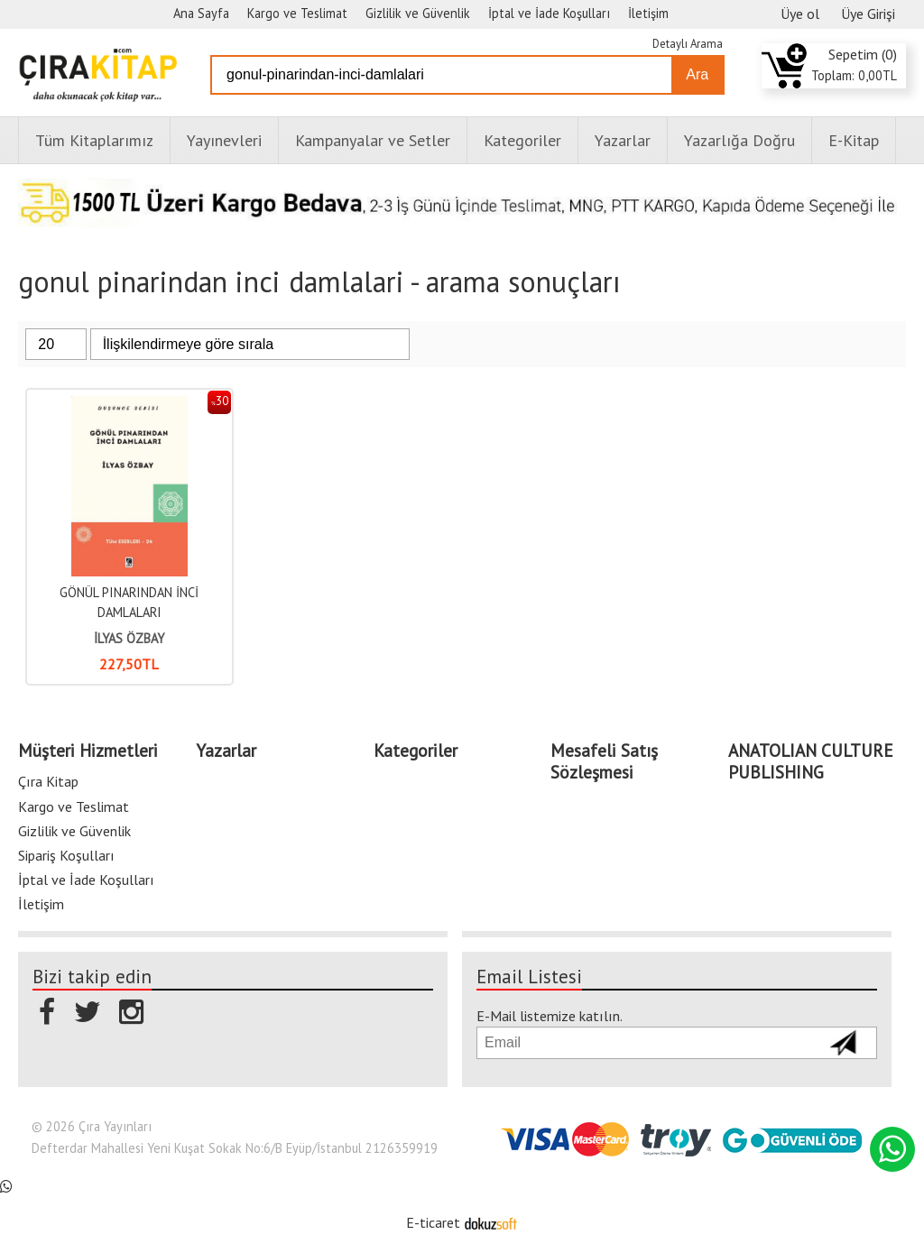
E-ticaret (433, 1222)
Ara (697, 74)
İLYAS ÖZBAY (129, 638)
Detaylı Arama (687, 43)
